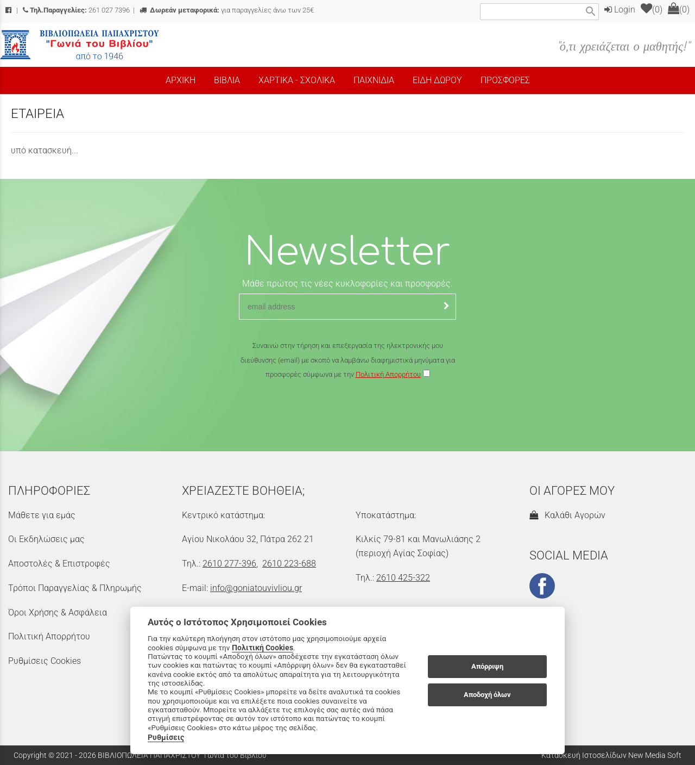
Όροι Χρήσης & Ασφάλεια (57, 612)
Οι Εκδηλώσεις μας (46, 539)
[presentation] (347, 414)
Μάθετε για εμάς (41, 515)
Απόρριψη (487, 666)
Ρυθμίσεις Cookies (44, 661)
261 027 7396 (76, 10)
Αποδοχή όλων (487, 695)
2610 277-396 (229, 563)
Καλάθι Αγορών (567, 515)
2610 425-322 (403, 578)
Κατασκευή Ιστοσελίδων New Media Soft (611, 755)
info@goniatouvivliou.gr (256, 588)
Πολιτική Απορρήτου (388, 374)
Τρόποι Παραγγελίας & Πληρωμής (75, 588)
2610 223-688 (289, 563)
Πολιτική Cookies (262, 647)
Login (619, 9)
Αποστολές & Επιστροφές (59, 563)
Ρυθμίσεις (166, 737)
